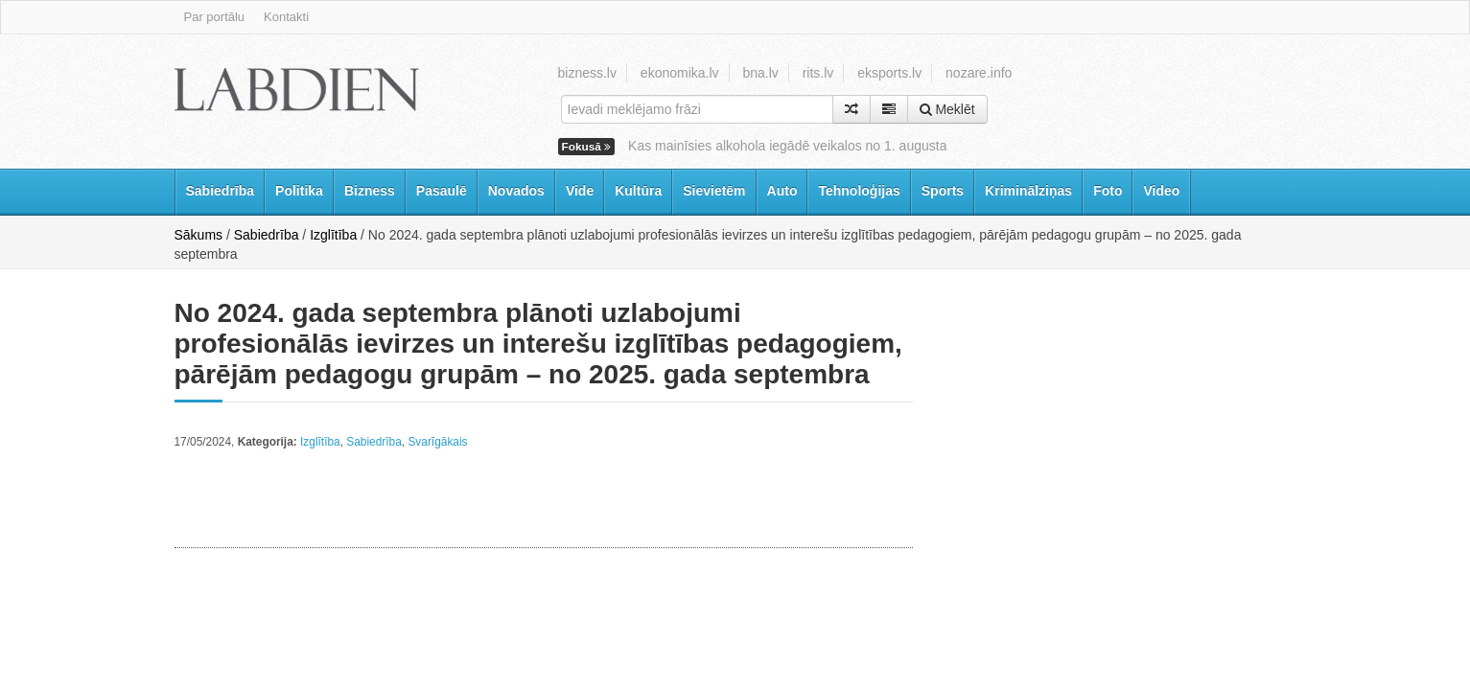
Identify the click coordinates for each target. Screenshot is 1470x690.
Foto (1107, 190)
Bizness (369, 190)
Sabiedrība (220, 190)
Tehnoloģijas (858, 190)
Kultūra (638, 190)
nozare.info (978, 72)
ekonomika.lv (680, 72)
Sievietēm (714, 190)
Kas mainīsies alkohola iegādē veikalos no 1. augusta (787, 145)
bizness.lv (587, 72)
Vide (580, 190)
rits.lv (818, 72)
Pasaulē (441, 190)
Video (1161, 190)
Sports (943, 190)
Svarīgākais (437, 441)
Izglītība (333, 234)
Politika (299, 190)
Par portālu (214, 17)
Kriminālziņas (1028, 190)
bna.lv (760, 72)
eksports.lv (889, 72)
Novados (516, 190)
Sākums (199, 234)
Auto (782, 190)
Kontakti (286, 17)
